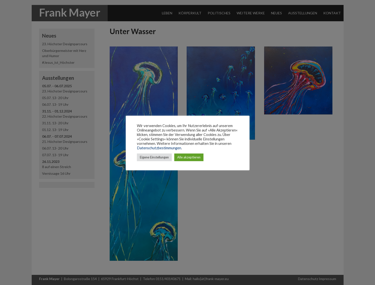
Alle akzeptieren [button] (188, 157)
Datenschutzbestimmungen (159, 148)
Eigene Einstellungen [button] (154, 157)
